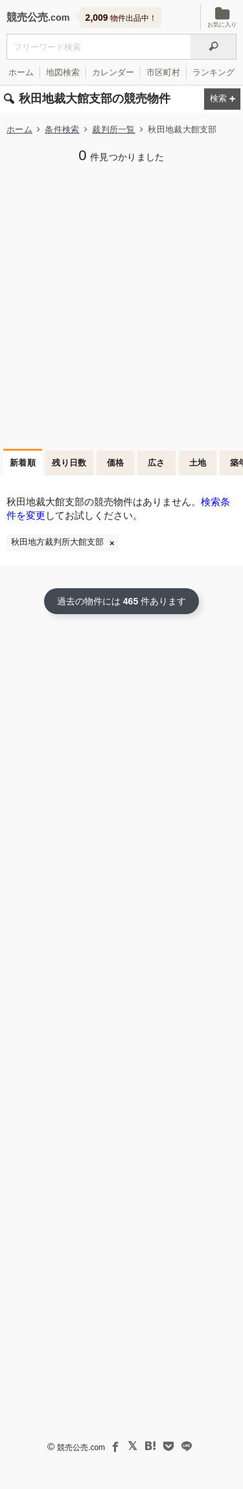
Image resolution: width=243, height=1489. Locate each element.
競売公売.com (81, 1447)
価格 (115, 463)
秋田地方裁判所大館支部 (57, 542)
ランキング (213, 72)
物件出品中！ (121, 17)
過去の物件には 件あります (121, 601)
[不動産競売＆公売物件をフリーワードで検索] (98, 47)
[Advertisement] (121, 304)
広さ (156, 463)
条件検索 (62, 129)
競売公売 (27, 17)
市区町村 (163, 72)
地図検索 (63, 72)
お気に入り (222, 17)
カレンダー (113, 72)
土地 (198, 463)
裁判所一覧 (113, 129)
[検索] (214, 47)
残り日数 (69, 463)
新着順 (23, 463)
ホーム (21, 72)
